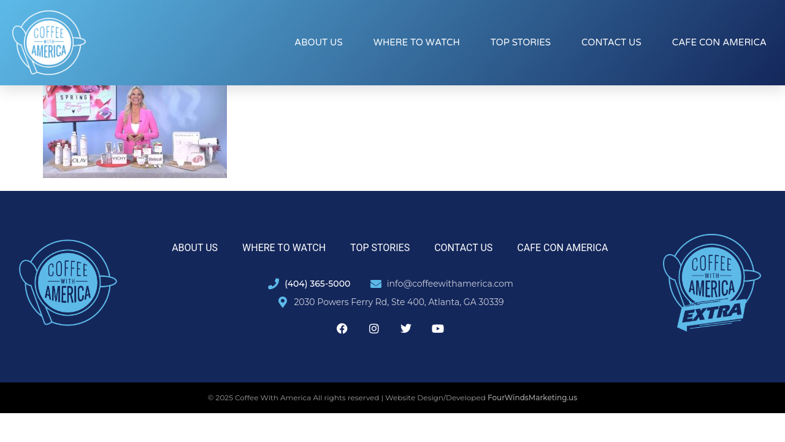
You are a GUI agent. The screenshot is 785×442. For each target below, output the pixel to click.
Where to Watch (416, 42)
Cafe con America (719, 42)
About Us (318, 42)
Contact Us (611, 42)
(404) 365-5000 (317, 283)
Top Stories (521, 42)
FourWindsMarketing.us (532, 397)
